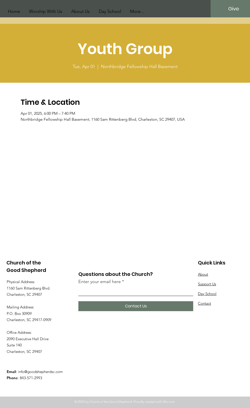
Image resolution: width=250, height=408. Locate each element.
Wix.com (169, 402)
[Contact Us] (135, 306)
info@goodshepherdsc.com (40, 371)
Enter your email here (99, 281)
